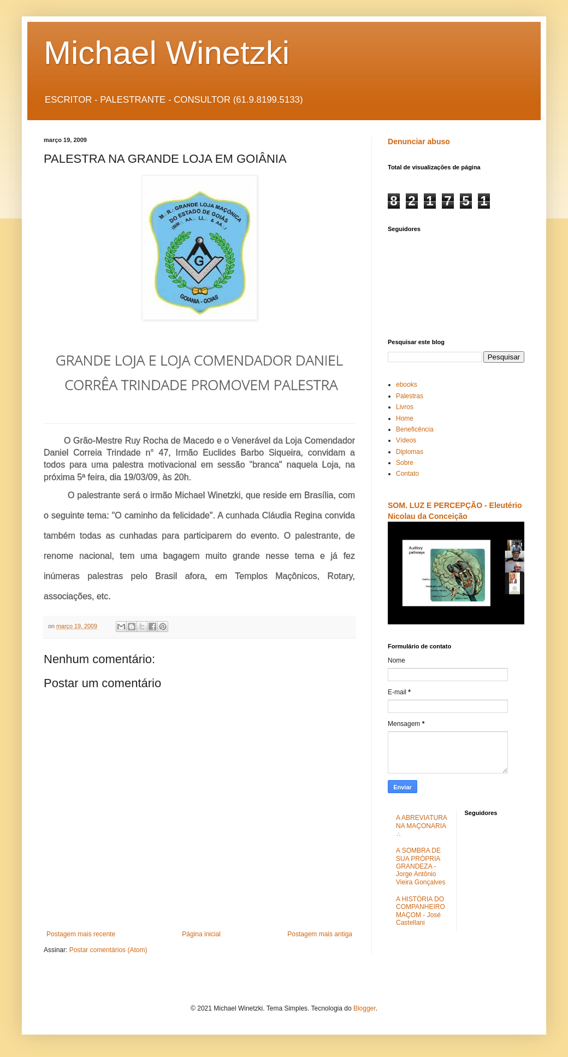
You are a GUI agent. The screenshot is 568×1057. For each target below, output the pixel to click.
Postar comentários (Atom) (108, 950)
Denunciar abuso (419, 141)
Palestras (409, 396)
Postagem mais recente (80, 934)
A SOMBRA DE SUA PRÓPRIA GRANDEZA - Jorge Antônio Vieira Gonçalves (421, 866)
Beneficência (415, 429)
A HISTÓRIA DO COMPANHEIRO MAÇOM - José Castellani (420, 910)
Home (404, 418)
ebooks (406, 384)
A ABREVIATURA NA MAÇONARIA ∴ (421, 825)
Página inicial (201, 934)
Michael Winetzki (166, 52)
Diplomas (409, 452)
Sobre (404, 463)
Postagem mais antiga (319, 934)
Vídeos (406, 440)
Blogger (364, 1008)
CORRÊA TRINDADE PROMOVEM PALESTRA (199, 384)
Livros (404, 407)
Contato (407, 473)
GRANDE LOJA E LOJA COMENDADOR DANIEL (199, 360)
